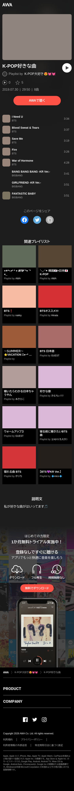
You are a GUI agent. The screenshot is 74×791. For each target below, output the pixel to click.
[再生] (67, 68)
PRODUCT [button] (12, 688)
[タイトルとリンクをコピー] (50, 220)
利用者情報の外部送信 (15, 745)
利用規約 (8, 739)
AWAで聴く (37, 100)
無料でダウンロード (37, 588)
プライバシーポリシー (32, 739)
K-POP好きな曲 (52, 672)
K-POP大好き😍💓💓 (39, 74)
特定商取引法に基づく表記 (49, 745)
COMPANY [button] (12, 701)
